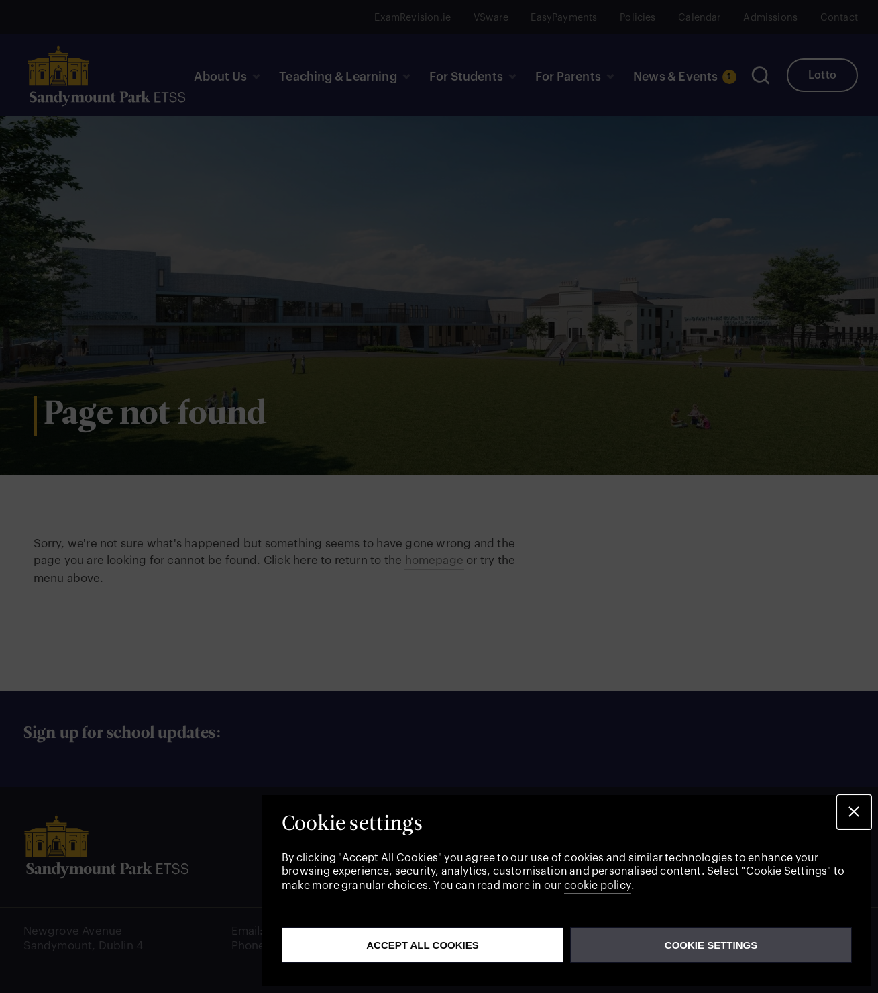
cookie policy (597, 885)
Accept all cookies (422, 945)
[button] (854, 812)
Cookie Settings (711, 945)
